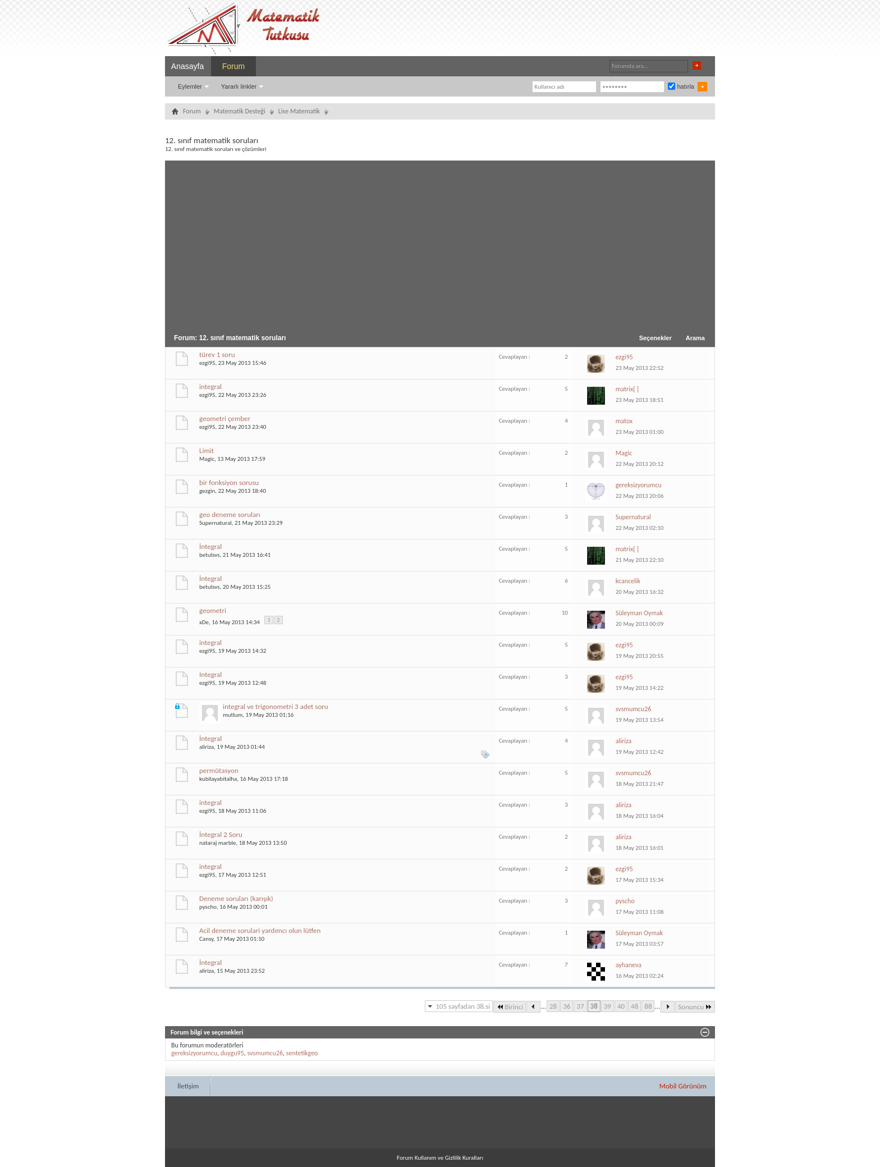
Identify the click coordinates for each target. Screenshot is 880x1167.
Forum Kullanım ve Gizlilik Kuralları (440, 1157)
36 (566, 1006)
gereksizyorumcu (194, 1053)
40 (621, 1006)
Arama (695, 338)
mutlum (232, 714)
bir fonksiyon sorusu (229, 482)
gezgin (207, 491)
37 (580, 1006)
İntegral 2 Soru (220, 834)
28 (553, 1006)
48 (634, 1006)
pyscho (208, 906)
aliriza (206, 746)
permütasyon (219, 770)
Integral (210, 674)
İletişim (188, 1086)
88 (648, 1006)
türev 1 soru (217, 354)
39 (607, 1006)
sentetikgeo (302, 1053)
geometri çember (224, 418)
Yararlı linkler (238, 86)
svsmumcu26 (265, 1053)
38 (594, 1006)
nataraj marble (217, 842)
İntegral (210, 546)
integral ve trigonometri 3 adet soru (275, 706)
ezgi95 (207, 363)
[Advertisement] (440, 244)
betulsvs (209, 555)
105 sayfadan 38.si (463, 1006)
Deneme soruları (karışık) (236, 898)
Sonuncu (695, 1007)
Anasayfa (187, 66)
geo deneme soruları (229, 514)
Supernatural (215, 523)
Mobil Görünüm (683, 1086)
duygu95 (232, 1053)
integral (210, 386)
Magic (206, 459)
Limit (206, 450)
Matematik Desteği (239, 111)
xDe (204, 621)
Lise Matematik (299, 111)
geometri (212, 610)
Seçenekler (655, 338)
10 (565, 612)
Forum (233, 66)
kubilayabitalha (218, 778)
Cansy (206, 938)
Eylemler (190, 86)
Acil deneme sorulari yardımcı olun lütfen (259, 930)
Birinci (509, 1007)
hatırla (681, 86)
